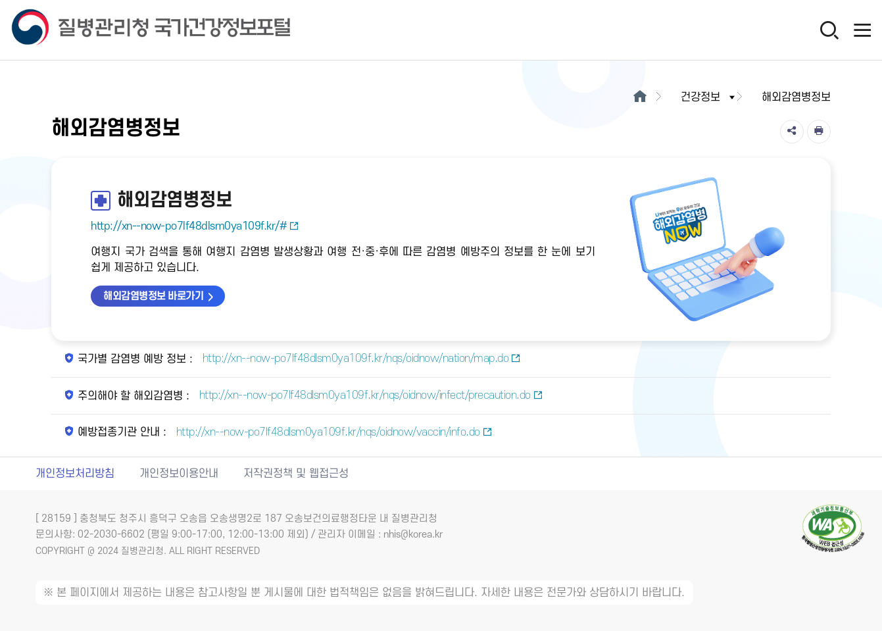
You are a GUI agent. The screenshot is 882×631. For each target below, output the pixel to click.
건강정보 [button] (709, 97)
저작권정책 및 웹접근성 (296, 474)
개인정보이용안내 (178, 474)
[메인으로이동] (640, 97)
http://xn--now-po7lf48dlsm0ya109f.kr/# (195, 226)
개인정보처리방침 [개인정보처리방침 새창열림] (75, 474)
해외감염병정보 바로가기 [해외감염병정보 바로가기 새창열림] (153, 296)
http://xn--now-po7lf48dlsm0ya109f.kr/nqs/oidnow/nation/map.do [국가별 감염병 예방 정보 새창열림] (360, 359)
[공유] (792, 131)
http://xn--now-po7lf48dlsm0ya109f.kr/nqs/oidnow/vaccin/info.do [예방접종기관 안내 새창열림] (332, 432)
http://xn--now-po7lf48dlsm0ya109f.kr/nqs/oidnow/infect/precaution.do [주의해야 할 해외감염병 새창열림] (369, 395)
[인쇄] (819, 131)
